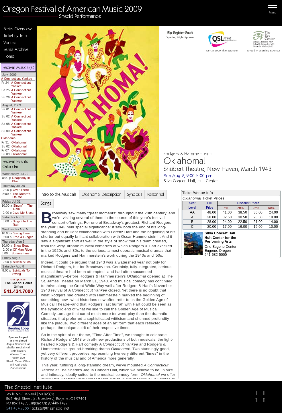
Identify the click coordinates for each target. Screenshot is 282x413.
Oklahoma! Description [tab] (102, 194)
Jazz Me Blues (23, 212)
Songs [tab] (46, 203)
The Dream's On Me (22, 195)
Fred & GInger (23, 237)
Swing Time (21, 233)
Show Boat (21, 245)
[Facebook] (253, 393)
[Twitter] (261, 393)
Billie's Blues (22, 262)
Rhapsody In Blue (21, 179)
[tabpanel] (108, 302)
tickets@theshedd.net (51, 408)
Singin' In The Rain (23, 207)
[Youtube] (261, 400)
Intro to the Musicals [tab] (59, 194)
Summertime (20, 253)
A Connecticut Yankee (16, 78)
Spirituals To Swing (21, 272)
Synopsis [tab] (134, 194)
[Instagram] (253, 400)
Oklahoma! (8, 138)
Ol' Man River (22, 249)
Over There (21, 189)
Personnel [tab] (155, 194)
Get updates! (18, 279)
